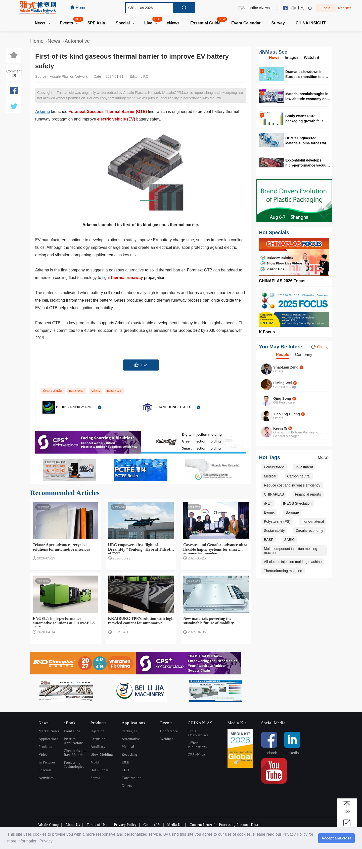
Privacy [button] (45, 841)
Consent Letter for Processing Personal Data (224, 825)
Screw (95, 778)
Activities (46, 778)
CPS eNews (197, 755)
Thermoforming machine (283, 571)
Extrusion (97, 739)
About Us (72, 825)
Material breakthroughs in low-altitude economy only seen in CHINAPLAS (307, 96)
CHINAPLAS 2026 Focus (282, 281)
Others (127, 786)
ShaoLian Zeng (285, 367)
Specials (45, 770)
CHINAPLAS (274, 494)
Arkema (96, 390)
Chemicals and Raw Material (75, 753)
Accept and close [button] (336, 838)
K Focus (267, 332)
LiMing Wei (282, 383)
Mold (94, 762)
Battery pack (114, 390)
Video (43, 754)
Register (344, 8)
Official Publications (197, 745)
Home (36, 41)
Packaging (130, 731)
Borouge (292, 512)
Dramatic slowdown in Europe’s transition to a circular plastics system (305, 74)
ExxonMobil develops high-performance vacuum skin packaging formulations (307, 162)
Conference (169, 731)
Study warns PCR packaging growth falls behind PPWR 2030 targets (307, 118)
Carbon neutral (298, 476)
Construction (132, 778)
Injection (97, 731)
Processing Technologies (74, 765)
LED (125, 770)
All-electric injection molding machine (293, 562)
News (55, 41)
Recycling (129, 754)
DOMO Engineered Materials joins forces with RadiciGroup (307, 140)
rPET (268, 503)
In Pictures (47, 762)
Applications (48, 739)
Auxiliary (97, 747)
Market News (49, 731)
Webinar (166, 739)
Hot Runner (99, 770)
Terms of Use (97, 825)
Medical (270, 476)
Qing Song (282, 398)
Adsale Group (48, 825)
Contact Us (151, 825)
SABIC (289, 540)
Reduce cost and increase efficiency (292, 485)
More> (323, 457)
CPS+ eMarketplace (198, 733)
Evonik (269, 512)
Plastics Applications (73, 741)
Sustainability (274, 531)
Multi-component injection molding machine (290, 551)
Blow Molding (101, 754)
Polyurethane (274, 467)
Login (326, 8)
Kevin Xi (280, 428)
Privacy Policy (125, 825)
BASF (268, 540)
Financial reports (308, 494)
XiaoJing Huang (286, 414)
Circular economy (309, 531)
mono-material (312, 521)
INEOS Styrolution (297, 503)
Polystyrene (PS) (277, 521)
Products (45, 747)
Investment (304, 467)
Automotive (77, 41)
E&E (125, 762)
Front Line (72, 731)
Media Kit (175, 825)
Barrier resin (76, 390)
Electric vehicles (52, 390)
